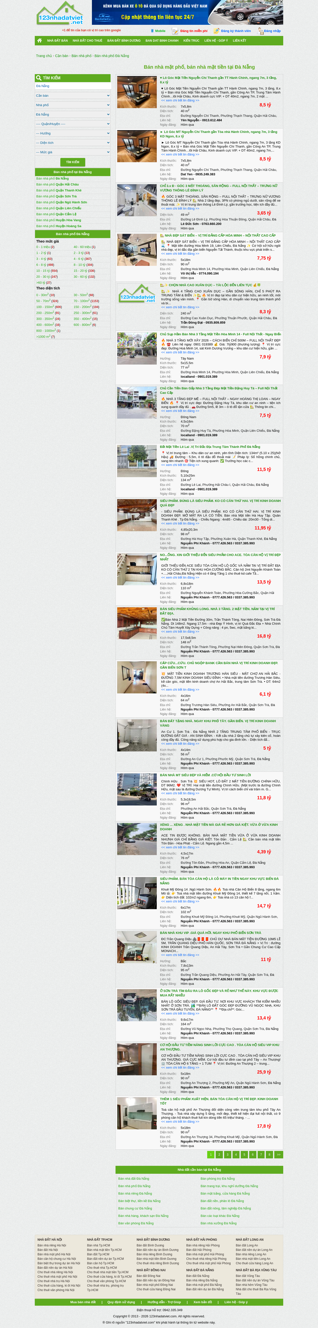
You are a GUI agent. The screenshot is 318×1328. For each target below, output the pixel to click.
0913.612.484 (212, 120)
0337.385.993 (245, 543)
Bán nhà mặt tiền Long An (253, 1259)
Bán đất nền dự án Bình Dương (157, 1250)
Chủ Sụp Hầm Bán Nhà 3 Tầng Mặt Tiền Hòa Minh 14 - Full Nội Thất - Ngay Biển (220, 334)
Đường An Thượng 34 (197, 1137)
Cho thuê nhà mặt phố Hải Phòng (208, 1263)
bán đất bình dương (124, 40)
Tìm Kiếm (72, 162)
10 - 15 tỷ (43, 271)
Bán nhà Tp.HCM (98, 1245)
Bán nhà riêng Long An (251, 1254)
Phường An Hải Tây (232, 975)
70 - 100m (82, 301)
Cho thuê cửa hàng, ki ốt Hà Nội (59, 1285)
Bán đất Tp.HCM (98, 1254)
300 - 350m (45, 319)
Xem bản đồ (203, 1302)
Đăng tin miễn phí (193, 31)
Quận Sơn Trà (264, 647)
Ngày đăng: (168, 124)
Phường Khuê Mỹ (232, 917)
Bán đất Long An (247, 1245)
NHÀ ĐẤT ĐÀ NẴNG (200, 1270)
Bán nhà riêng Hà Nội (52, 1245)
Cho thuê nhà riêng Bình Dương (158, 1263)
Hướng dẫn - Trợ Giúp (164, 1302)
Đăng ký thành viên (236, 31)
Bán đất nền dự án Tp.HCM (105, 1259)
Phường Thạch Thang (236, 116)
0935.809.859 (216, 322)
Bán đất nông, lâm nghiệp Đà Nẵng (226, 1208)
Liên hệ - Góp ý (216, 40)
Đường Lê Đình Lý (194, 219)
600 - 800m (82, 325)
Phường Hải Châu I (216, 485)
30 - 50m (81, 295)
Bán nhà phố (52, 178)
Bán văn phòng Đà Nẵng (136, 1223)
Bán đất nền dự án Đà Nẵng (205, 1289)
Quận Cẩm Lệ (241, 863)
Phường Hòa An (217, 863)
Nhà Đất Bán (57, 40)
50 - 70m (43, 301)
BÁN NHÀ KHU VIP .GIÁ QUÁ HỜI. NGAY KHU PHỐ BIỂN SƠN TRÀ (210, 933)
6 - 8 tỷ (41, 265)
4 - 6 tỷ (79, 259)
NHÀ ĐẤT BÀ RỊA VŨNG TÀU (256, 1270)
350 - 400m (82, 319)
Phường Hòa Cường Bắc (241, 593)
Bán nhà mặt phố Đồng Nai (155, 1285)
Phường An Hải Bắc (232, 705)
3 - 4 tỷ (41, 259)
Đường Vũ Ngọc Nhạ (196, 1029)
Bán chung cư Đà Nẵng (135, 1208)
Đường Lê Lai (191, 485)
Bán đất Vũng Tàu (248, 1276)
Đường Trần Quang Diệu (198, 975)
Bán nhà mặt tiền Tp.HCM (104, 1250)
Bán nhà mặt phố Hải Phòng (205, 1254)
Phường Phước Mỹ (219, 759)
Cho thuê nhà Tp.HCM (102, 1267)
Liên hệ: (165, 120)
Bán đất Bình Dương (150, 1245)
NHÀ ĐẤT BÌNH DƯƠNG (153, 1239)
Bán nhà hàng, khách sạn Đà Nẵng (143, 1216)
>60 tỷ (40, 282)
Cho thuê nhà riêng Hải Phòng (206, 1259)
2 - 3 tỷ (79, 253)
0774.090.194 (209, 273)
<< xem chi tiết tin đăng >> (180, 100)
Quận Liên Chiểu (252, 269)
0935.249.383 (205, 174)
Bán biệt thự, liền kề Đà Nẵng (139, 1201)
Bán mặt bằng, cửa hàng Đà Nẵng (225, 1193)
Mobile (160, 31)
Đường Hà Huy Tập (195, 539)
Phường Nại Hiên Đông (235, 647)
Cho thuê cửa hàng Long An (254, 1263)
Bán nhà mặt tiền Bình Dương (156, 1259)
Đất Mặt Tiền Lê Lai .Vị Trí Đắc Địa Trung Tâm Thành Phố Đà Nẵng (210, 447)
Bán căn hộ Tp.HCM (100, 1263)
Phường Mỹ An (223, 1083)
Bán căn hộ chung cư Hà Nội (57, 1259)
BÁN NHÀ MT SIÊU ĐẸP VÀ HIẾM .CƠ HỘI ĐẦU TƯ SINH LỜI (205, 775)
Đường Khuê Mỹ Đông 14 (199, 917)
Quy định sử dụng (121, 1302)
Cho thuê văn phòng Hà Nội (56, 1290)
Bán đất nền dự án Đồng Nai (156, 1280)
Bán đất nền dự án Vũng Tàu (255, 1280)
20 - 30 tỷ (43, 276)
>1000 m (43, 337)
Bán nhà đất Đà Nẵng (133, 1178)
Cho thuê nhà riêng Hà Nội (55, 1272)
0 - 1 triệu (43, 247)
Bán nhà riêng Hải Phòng (203, 1245)
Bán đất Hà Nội (48, 1250)
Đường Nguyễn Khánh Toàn (201, 593)
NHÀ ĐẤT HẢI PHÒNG (201, 1239)
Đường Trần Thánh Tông (199, 647)
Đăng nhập (272, 31)
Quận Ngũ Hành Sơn (262, 917)
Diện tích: (167, 111)
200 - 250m (45, 313)
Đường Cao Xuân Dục (197, 318)
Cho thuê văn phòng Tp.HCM (106, 1281)
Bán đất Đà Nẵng (197, 1276)
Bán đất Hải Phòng (198, 1250)
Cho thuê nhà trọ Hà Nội (54, 1281)
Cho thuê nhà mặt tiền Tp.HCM (108, 1272)
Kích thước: (168, 106)
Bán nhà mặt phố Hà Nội (54, 1254)
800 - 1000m (46, 331)
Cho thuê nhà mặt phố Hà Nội (57, 1276)
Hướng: (165, 358)
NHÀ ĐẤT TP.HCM (99, 1239)
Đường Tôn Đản (192, 863)
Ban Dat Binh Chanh (162, 40)
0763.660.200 (212, 224)
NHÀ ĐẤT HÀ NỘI (50, 1239)
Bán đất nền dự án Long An (254, 1250)
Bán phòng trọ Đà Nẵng (218, 1178)
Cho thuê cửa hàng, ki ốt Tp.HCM (109, 1276)
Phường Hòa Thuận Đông (227, 219)
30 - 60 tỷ (81, 276)
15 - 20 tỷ (81, 271)
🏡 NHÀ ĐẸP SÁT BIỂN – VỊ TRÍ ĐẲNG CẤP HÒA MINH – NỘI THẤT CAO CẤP (218, 235)
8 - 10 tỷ (80, 265)
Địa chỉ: (165, 116)
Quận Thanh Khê (250, 539)
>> (278, 1154)
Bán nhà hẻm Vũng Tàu (251, 1285)
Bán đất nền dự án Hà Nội (55, 1267)
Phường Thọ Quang (227, 1029)
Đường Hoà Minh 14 (195, 269)
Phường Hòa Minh (225, 269)
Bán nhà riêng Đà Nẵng (135, 1193)
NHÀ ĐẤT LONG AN (250, 1239)
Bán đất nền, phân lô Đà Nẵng (222, 1201)
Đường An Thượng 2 (196, 1083)
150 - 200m (82, 307)
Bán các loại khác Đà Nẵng (220, 1216)
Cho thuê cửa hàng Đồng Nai (156, 1289)
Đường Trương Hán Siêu (199, 705)
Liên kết (239, 40)
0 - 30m (42, 295)
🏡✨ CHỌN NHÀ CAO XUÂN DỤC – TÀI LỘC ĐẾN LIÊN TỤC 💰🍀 (210, 285)
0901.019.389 (208, 376)
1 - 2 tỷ (41, 253)
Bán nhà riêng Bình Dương (154, 1254)
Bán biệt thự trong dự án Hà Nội (59, 1263)
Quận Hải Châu (265, 116)
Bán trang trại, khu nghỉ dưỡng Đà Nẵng (229, 1186)
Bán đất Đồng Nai (148, 1276)
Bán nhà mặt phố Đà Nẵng (204, 1285)
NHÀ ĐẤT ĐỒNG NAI (151, 1270)
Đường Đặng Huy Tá (196, 430)
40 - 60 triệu (83, 247)
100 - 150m (45, 307)
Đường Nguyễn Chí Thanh (200, 116)
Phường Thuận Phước (231, 318)
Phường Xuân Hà (223, 539)
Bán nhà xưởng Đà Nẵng (219, 1223)
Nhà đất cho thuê (87, 40)
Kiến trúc (191, 40)
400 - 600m (45, 325)
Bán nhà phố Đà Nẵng (134, 1186)
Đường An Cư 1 (192, 759)
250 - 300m (82, 313)
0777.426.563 (222, 543)
